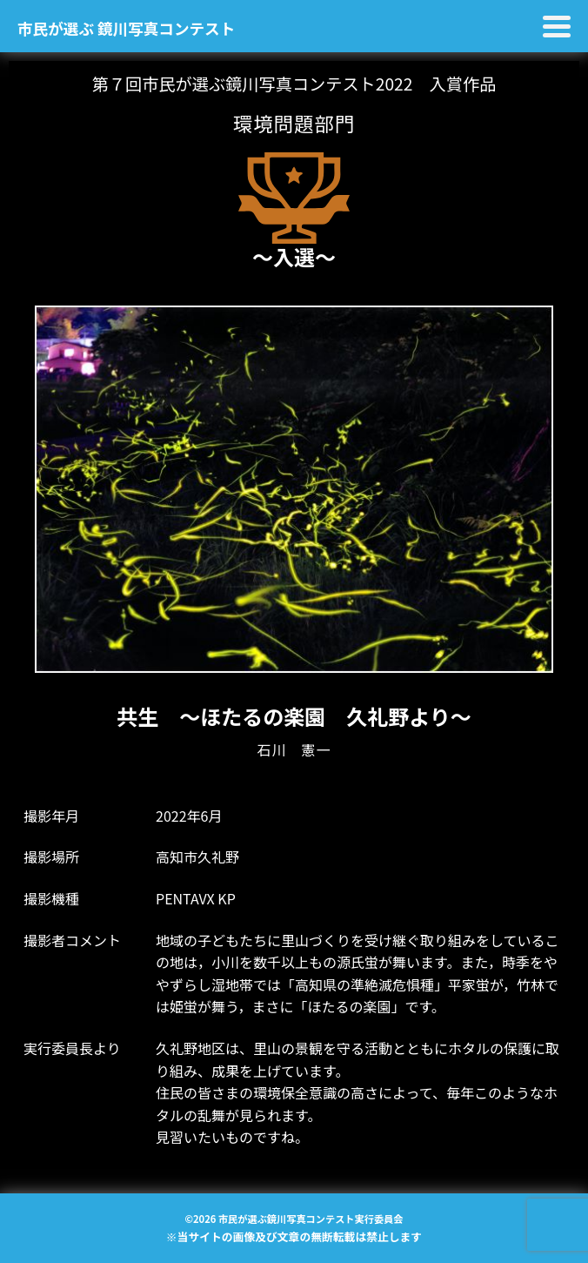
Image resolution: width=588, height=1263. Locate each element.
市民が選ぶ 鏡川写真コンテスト (126, 28)
